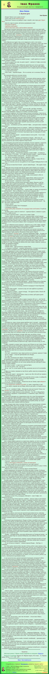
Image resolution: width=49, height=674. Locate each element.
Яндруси (40, 653)
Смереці (14, 672)
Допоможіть (24, 664)
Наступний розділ (26, 660)
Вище (19, 660)
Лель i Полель (24, 11)
